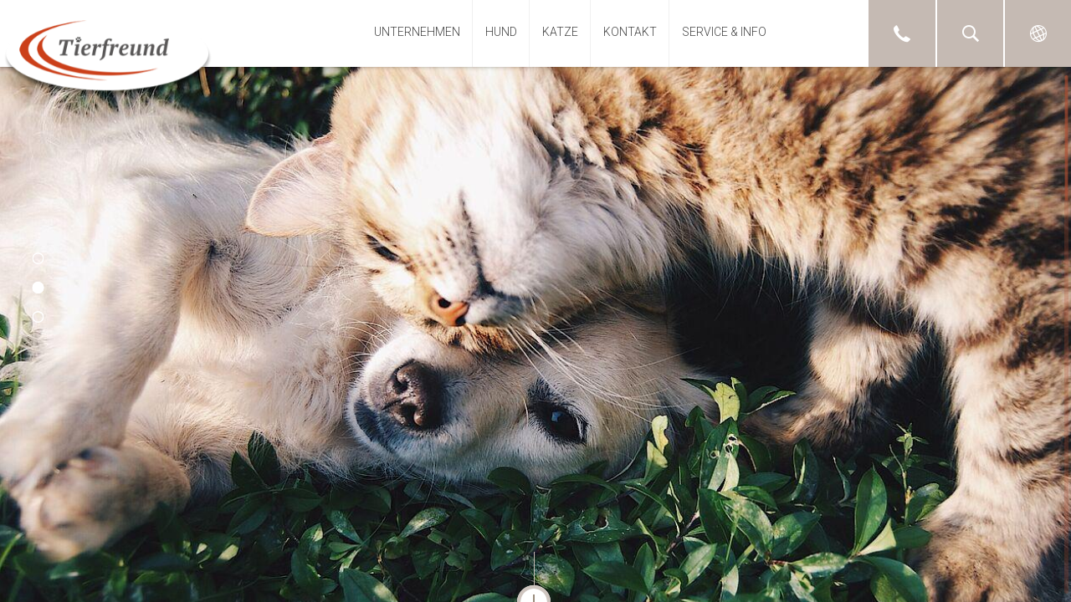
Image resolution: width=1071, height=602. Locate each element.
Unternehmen (417, 31)
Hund (501, 31)
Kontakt (630, 31)
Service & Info (724, 31)
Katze (560, 31)
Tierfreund (108, 52)
